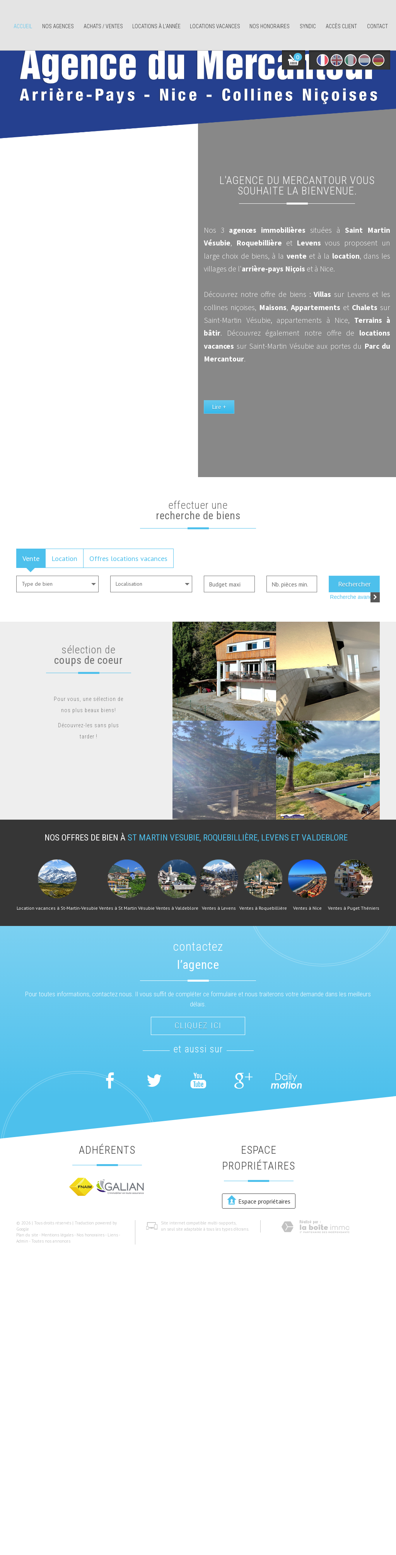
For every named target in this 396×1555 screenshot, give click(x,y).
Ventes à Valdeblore (177, 908)
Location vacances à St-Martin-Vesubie (57, 908)
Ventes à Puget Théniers (353, 908)
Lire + (219, 407)
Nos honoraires (269, 26)
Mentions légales (57, 1235)
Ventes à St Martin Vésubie (127, 908)
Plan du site (27, 1235)
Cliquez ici (198, 1025)
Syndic (308, 26)
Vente (30, 558)
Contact (377, 26)
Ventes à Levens (219, 908)
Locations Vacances (215, 26)
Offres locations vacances (128, 558)
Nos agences (58, 26)
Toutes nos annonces (50, 1241)
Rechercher (354, 583)
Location (64, 558)
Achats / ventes (103, 26)
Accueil (23, 26)
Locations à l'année (156, 26)
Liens (113, 1235)
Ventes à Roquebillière (263, 908)
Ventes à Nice (307, 908)
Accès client (341, 26)
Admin (22, 1241)
